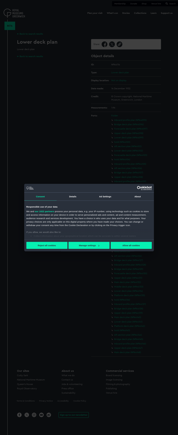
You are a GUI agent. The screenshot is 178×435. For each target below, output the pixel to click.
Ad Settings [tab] (105, 196)
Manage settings (89, 245)
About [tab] (137, 196)
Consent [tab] (40, 196)
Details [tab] (72, 196)
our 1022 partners (44, 211)
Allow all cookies (131, 245)
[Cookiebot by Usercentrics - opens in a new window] (139, 188)
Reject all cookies (47, 245)
